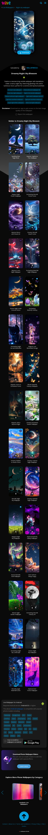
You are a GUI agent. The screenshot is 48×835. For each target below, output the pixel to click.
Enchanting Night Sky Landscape (16, 651)
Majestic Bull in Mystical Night (15, 423)
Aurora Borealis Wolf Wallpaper (15, 575)
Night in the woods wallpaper (32, 93)
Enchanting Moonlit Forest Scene (32, 195)
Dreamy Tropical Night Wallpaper (32, 461)
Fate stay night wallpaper (15, 93)
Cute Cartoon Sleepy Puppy (32, 575)
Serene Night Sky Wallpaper (32, 651)
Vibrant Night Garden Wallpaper (16, 613)
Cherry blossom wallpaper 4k (32, 90)
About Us (12, 824)
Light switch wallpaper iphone (34, 96)
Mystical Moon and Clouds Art (15, 233)
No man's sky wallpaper (15, 90)
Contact (4, 824)
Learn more (24, 766)
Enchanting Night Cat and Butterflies (15, 347)
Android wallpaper (17, 709)
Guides (24, 826)
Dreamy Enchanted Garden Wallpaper (32, 423)
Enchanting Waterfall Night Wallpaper (32, 271)
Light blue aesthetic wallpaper (14, 99)
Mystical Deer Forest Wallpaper (32, 689)
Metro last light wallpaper (33, 103)
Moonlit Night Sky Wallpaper (16, 499)
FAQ (43, 824)
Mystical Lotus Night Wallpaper (16, 271)
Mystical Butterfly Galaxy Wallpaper (32, 537)
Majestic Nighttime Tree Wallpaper (32, 157)
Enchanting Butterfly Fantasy (32, 309)
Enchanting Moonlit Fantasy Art (32, 613)
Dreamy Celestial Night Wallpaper (32, 499)
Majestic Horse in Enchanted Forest (16, 385)
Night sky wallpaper (23, 7)
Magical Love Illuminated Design (32, 347)
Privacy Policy (36, 824)
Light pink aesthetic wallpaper (33, 99)
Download (24, 52)
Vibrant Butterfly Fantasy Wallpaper (32, 385)
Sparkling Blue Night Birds (16, 157)
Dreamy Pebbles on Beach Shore (16, 461)
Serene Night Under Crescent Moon (16, 309)
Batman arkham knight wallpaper (14, 96)
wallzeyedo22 (29, 68)
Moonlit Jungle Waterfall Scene (15, 689)
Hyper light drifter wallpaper (16, 103)
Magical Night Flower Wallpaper (16, 195)
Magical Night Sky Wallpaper (16, 537)
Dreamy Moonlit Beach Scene (32, 233)
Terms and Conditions (23, 824)
